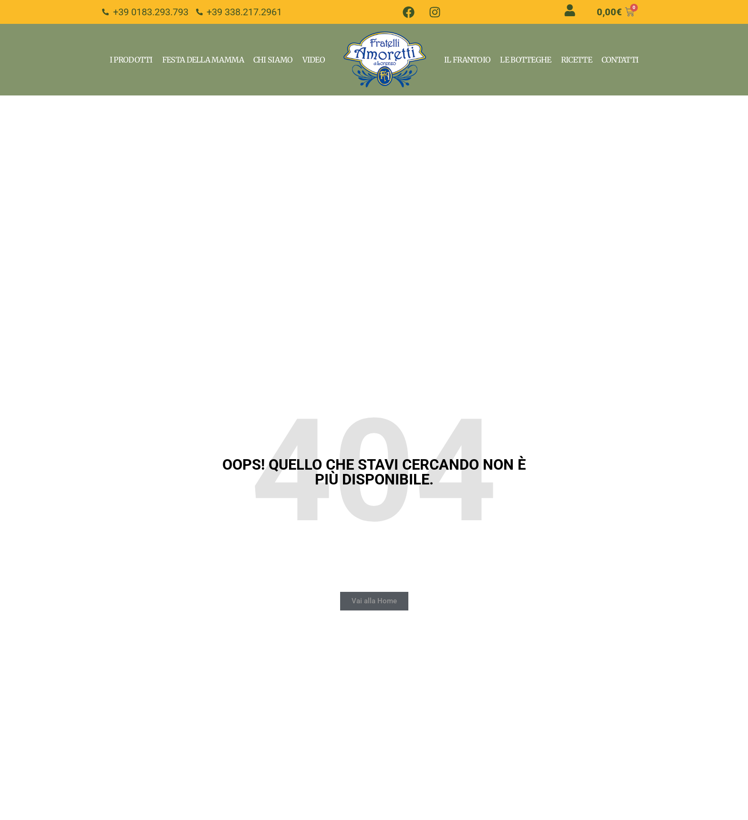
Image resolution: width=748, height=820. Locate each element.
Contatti (620, 59)
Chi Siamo (273, 59)
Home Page (384, 59)
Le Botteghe (525, 59)
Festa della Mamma (203, 59)
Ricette (576, 59)
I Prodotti (131, 59)
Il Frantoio (467, 59)
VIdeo (313, 59)
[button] (374, 601)
